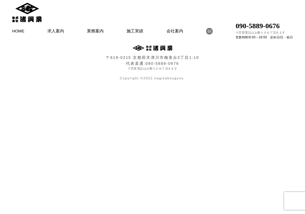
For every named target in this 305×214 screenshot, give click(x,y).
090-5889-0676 (258, 26)
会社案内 (174, 31)
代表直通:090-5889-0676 (152, 63)
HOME (18, 31)
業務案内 (95, 31)
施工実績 (135, 31)
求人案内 (55, 31)
